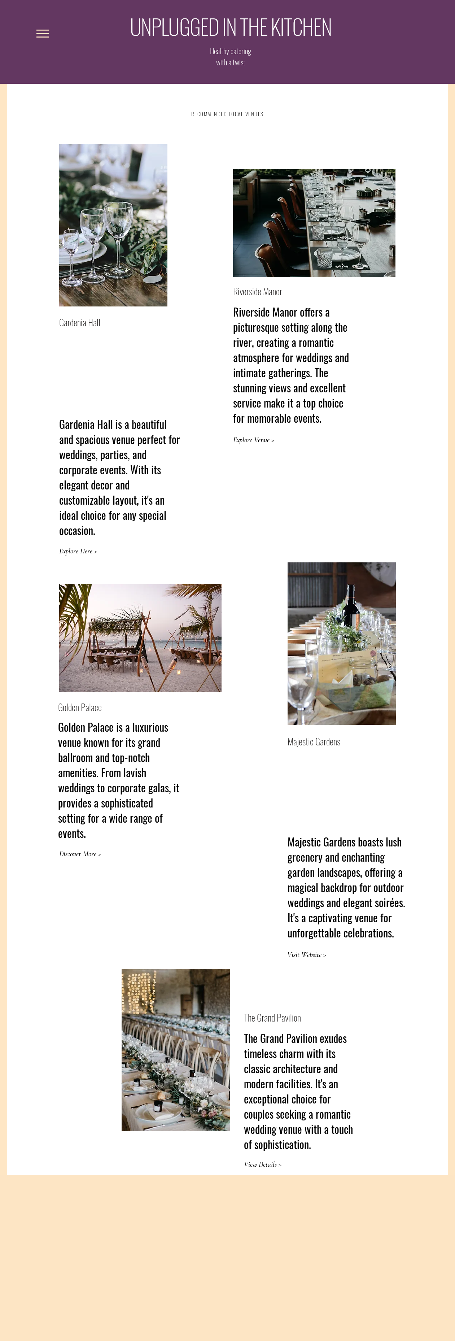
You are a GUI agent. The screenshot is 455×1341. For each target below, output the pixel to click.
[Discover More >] (80, 854)
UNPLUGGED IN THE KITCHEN (231, 26)
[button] (42, 34)
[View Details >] (263, 1164)
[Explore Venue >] (253, 440)
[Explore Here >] (78, 551)
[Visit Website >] (306, 955)
